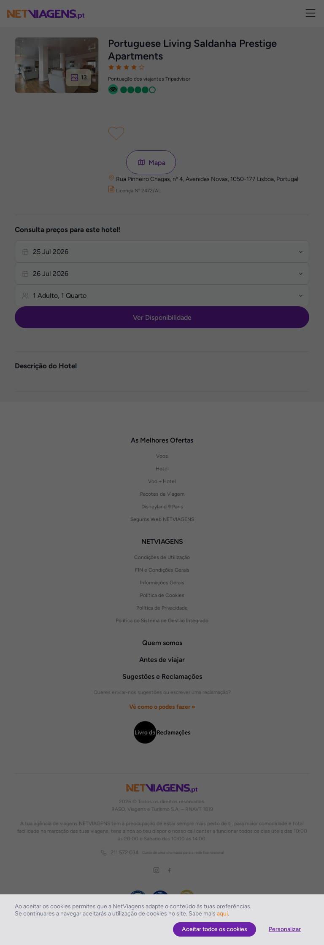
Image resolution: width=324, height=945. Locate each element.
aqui (222, 913)
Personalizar (285, 929)
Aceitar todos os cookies (214, 929)
